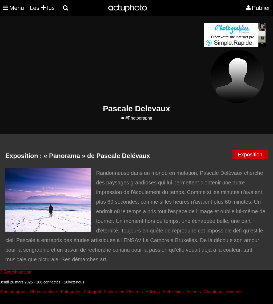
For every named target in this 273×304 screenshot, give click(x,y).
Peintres (135, 292)
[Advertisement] (104, 60)
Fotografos (71, 292)
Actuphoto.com (18, 272)
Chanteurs (213, 292)
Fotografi (92, 292)
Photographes (14, 292)
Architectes (173, 292)
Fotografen (114, 292)
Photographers (44, 292)
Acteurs (193, 292)
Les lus (42, 8)
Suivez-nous (74, 282)
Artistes (153, 292)
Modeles (234, 292)
